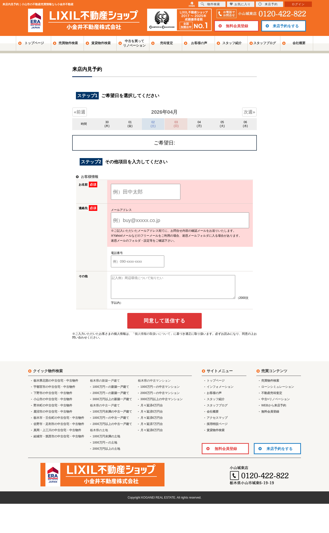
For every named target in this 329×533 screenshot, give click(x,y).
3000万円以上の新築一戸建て (112, 403)
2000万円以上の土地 (106, 453)
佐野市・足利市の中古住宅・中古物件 (58, 428)
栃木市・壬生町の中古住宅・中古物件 (58, 422)
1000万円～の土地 (105, 447)
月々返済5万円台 (151, 416)
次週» (249, 112)
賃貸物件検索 (101, 43)
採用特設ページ (217, 428)
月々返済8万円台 (151, 434)
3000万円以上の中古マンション (161, 403)
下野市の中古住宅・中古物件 (52, 397)
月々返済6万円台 (151, 422)
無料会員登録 (237, 26)
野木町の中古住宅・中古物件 (52, 410)
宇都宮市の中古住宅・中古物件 (54, 391)
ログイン (298, 4)
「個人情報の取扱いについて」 (152, 338)
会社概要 (299, 43)
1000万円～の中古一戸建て (111, 422)
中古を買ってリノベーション (134, 43)
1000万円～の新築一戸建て (111, 391)
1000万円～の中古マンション (160, 391)
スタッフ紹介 (232, 43)
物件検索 (210, 4)
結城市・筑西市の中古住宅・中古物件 (58, 441)
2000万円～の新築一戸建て (111, 397)
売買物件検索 (68, 43)
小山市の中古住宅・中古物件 (52, 403)
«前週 (79, 112)
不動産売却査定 (271, 397)
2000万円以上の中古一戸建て (112, 428)
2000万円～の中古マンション (160, 397)
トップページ (34, 43)
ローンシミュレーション (277, 391)
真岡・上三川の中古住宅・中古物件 (57, 434)
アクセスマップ (217, 422)
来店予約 (268, 4)
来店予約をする (286, 26)
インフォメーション (220, 391)
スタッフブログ (264, 43)
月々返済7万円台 (151, 428)
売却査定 (166, 43)
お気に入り (240, 4)
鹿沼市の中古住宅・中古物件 (52, 416)
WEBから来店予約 (273, 410)
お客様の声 (199, 43)
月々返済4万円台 (151, 410)
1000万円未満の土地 (106, 441)
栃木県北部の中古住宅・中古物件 (55, 385)
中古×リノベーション (275, 403)
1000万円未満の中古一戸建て (112, 416)
